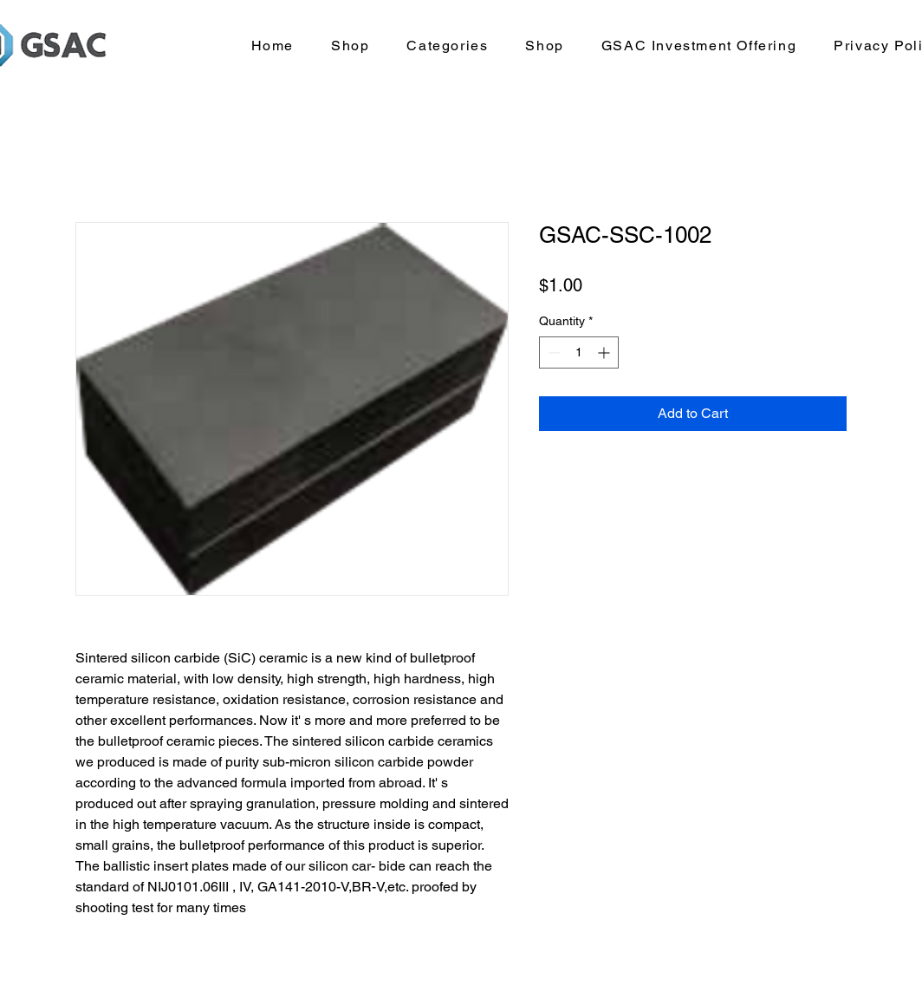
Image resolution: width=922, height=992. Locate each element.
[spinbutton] (578, 352)
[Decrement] (552, 352)
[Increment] (605, 352)
